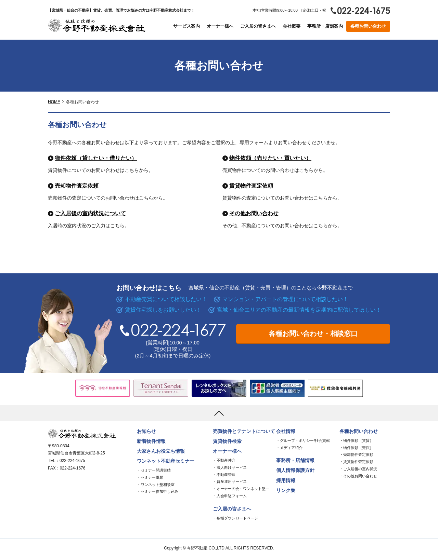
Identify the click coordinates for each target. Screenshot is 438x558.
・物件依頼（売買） (356, 448)
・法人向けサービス (230, 467)
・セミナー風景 (150, 477)
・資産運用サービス (230, 481)
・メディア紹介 (289, 448)
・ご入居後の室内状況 (358, 469)
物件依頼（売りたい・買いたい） (270, 158)
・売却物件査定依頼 (356, 454)
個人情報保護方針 (295, 470)
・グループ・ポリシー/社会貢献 (303, 440)
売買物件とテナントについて (244, 431)
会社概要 (291, 26)
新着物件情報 (151, 441)
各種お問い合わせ (368, 26)
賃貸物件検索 (227, 441)
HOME (54, 101)
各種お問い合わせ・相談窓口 (313, 333)
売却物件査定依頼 (77, 186)
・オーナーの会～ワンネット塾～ (241, 489)
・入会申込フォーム (230, 496)
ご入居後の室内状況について (90, 213)
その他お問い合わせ (254, 213)
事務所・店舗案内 (325, 26)
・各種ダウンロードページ (235, 518)
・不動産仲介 (224, 460)
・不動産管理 (224, 475)
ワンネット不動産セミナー (165, 461)
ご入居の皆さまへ (258, 26)
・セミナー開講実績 (154, 470)
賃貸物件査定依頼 (251, 186)
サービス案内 (186, 26)
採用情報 (285, 480)
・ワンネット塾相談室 (156, 484)
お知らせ (146, 431)
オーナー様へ (220, 26)
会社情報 (285, 431)
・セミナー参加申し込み (157, 491)
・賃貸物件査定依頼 (356, 462)
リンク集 (285, 490)
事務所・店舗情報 (295, 460)
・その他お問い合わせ (358, 476)
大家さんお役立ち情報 (161, 451)
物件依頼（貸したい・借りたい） (96, 158)
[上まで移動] (219, 413)
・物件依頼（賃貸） (356, 440)
